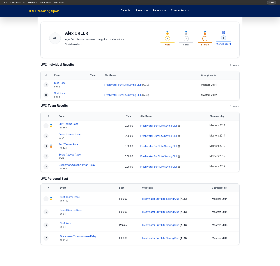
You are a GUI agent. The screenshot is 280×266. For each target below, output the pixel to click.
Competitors (180, 10)
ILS (5, 2)
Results (142, 10)
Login (271, 2)
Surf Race (60, 83)
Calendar (126, 10)
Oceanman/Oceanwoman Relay (77, 164)
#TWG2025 (33, 2)
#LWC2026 (58, 2)
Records (160, 10)
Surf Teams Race (68, 123)
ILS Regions (17, 2)
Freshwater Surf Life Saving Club (123, 84)
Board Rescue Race (70, 134)
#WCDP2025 (45, 2)
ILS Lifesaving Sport (44, 11)
